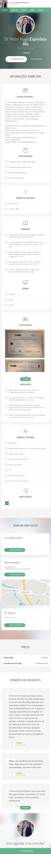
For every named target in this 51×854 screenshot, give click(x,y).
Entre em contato (36, 59)
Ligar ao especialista (15, 550)
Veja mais (25, 379)
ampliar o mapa (25, 592)
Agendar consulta (25, 851)
